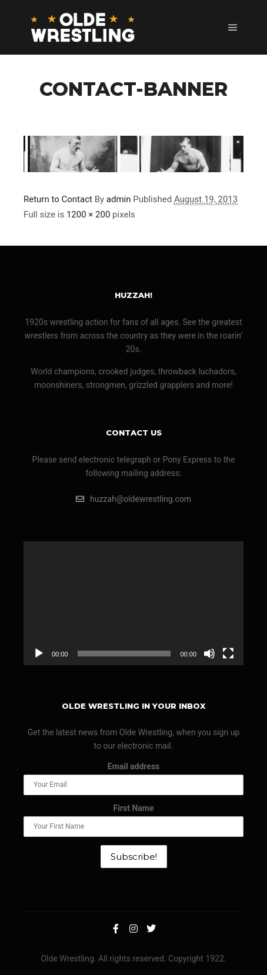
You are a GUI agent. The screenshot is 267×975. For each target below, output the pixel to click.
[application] (133, 603)
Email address (134, 766)
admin (118, 199)
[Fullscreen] (228, 653)
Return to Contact (58, 199)
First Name (134, 808)
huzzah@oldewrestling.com (133, 499)
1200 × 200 (88, 214)
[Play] (39, 653)
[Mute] (209, 653)
